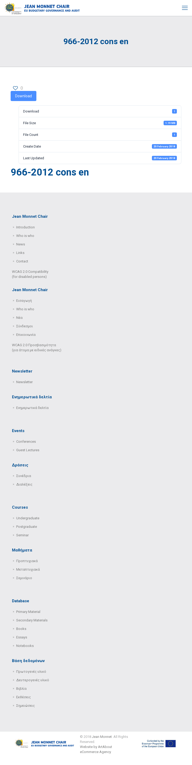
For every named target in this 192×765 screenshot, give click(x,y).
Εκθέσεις (23, 697)
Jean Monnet (102, 737)
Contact (22, 261)
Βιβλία (21, 689)
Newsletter (24, 382)
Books (21, 629)
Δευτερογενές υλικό (32, 680)
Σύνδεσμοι (24, 326)
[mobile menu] (184, 7)
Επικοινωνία (26, 335)
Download (23, 96)
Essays (21, 637)
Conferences (26, 442)
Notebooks (25, 646)
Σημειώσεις (25, 706)
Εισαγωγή (24, 301)
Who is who (25, 236)
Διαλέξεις (24, 484)
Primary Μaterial (28, 612)
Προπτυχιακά (27, 561)
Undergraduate (27, 518)
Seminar (22, 535)
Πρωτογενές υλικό (31, 672)
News (20, 244)
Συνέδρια (23, 476)
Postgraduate (26, 527)
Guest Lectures (27, 450)
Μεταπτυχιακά (28, 569)
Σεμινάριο (24, 578)
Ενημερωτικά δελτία (32, 408)
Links (20, 253)
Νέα (19, 318)
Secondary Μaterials (32, 620)
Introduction (25, 227)
